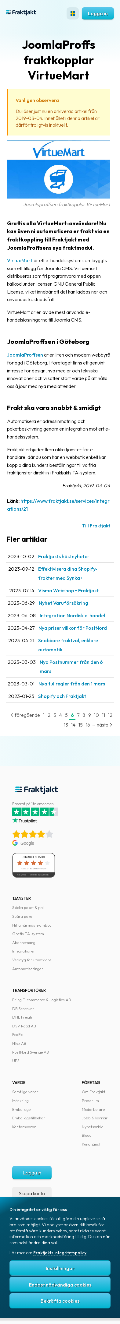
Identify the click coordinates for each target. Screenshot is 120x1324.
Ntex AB (19, 1043)
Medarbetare (93, 1109)
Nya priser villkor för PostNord (72, 628)
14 (73, 725)
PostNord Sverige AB (30, 1052)
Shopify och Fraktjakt (62, 696)
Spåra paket (23, 916)
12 (110, 715)
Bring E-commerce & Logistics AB (41, 999)
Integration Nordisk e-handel (72, 615)
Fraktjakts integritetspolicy (59, 1252)
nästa (104, 725)
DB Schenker (23, 1008)
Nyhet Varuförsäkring (63, 603)
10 (96, 715)
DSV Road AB (24, 1025)
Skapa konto (32, 1193)
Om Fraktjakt (93, 1091)
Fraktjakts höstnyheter (63, 556)
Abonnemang (23, 942)
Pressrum (90, 1100)
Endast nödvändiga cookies (60, 1285)
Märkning (20, 1100)
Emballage (21, 1109)
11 (103, 715)
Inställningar (60, 1268)
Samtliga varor (25, 1091)
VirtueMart (20, 260)
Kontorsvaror (24, 1126)
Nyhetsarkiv (92, 1126)
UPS (16, 1060)
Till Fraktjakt (96, 526)
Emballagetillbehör (28, 1117)
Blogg (87, 1135)
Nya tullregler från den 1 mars (71, 684)
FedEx (17, 1034)
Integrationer (23, 951)
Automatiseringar (27, 968)
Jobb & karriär (95, 1117)
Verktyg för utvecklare (31, 959)
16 (88, 725)
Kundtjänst (91, 1144)
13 (66, 725)
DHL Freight (23, 1017)
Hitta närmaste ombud (32, 925)
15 (80, 725)
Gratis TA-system (28, 933)
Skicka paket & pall (28, 907)
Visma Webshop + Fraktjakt (68, 590)
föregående (25, 715)
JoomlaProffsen (25, 355)
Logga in (98, 13)
